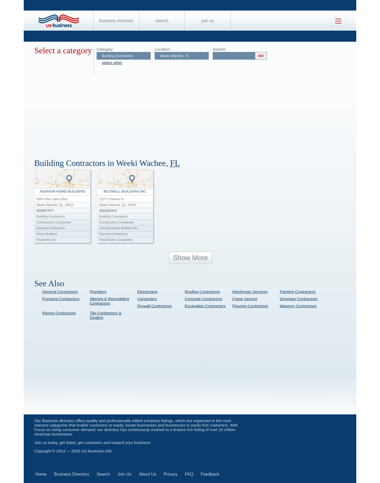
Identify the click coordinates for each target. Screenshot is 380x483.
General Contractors (60, 291)
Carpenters (147, 299)
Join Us (208, 20)
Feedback (210, 474)
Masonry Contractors (298, 306)
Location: (163, 49)
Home (41, 474)
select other (112, 62)
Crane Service (244, 299)
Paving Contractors (59, 313)
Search (162, 20)
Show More (190, 258)
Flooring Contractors (250, 306)
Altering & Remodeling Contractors (109, 301)
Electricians (147, 291)
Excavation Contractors (205, 306)
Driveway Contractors (298, 299)
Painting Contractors (298, 291)
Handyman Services (250, 291)
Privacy (170, 474)
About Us (147, 474)
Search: (219, 49)
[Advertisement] (192, 113)
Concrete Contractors (203, 299)
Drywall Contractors (154, 306)
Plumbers (98, 291)
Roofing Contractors (202, 291)
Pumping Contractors (60, 299)
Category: (105, 49)
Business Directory (116, 20)
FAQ (189, 474)
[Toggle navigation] (338, 21)
